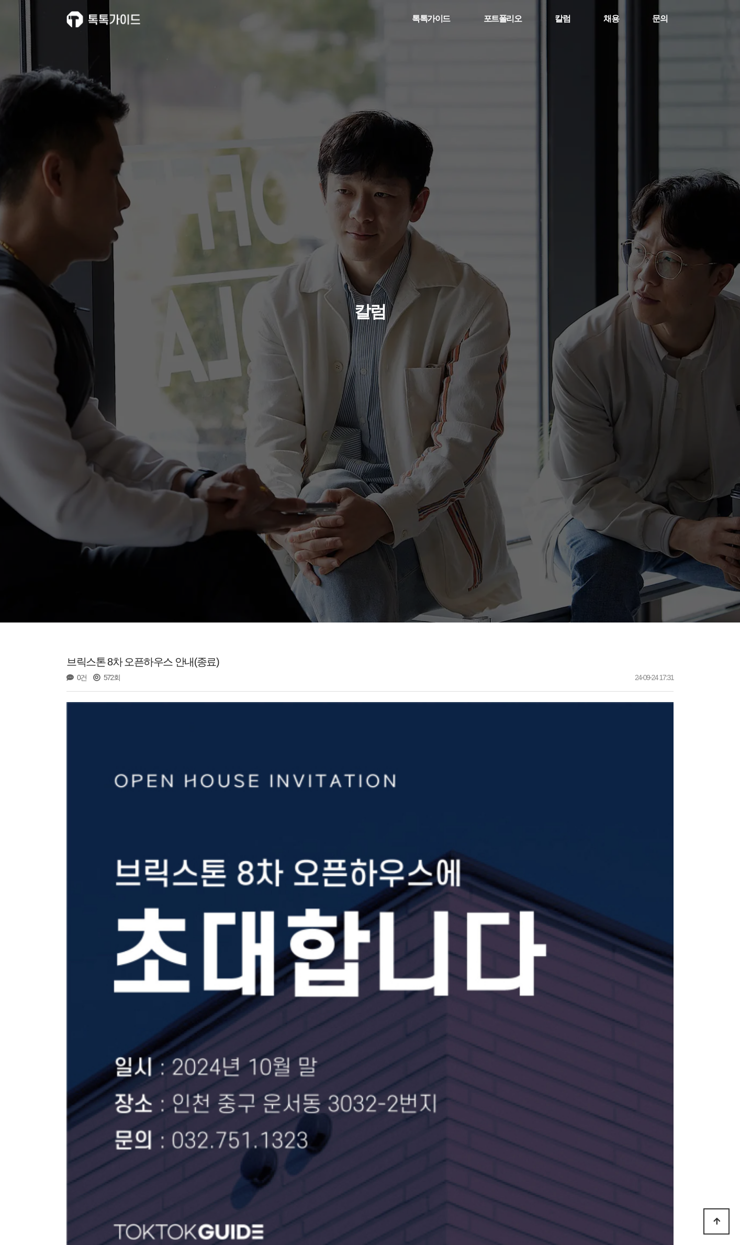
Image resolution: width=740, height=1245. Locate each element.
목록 (657, 1171)
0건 (76, 677)
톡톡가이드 (431, 19)
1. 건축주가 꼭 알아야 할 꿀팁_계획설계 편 (168, 1201)
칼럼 (562, 19)
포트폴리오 (503, 19)
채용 (611, 19)
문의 (659, 19)
